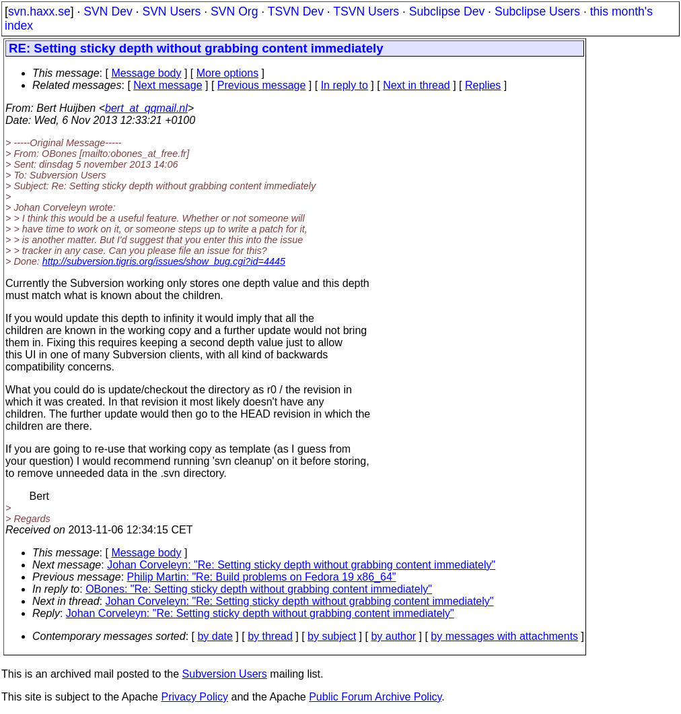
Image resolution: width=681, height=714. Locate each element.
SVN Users (171, 11)
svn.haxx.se (39, 11)
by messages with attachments (504, 636)
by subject (332, 636)
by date (214, 636)
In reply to (344, 85)
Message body (146, 73)
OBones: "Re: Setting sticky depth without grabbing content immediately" (258, 589)
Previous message (261, 85)
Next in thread (416, 85)
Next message (167, 85)
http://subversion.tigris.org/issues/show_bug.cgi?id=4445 (163, 261)
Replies (483, 85)
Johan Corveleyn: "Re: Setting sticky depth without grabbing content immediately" (301, 565)
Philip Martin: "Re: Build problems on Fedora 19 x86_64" (261, 577)
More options (227, 73)
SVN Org (234, 11)
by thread (270, 636)
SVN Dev (107, 11)
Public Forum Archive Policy (375, 697)
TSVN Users (366, 11)
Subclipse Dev (447, 11)
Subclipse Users (537, 11)
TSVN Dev (296, 11)
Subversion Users (224, 674)
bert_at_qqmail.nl (146, 108)
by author (393, 636)
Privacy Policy (194, 697)
